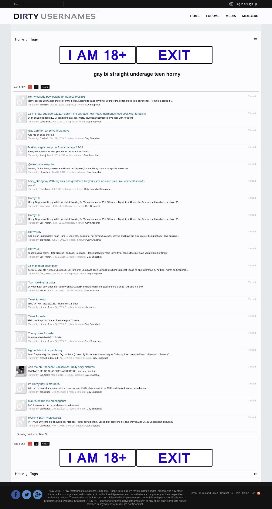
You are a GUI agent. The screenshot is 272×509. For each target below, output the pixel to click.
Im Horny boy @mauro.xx (44, 384)
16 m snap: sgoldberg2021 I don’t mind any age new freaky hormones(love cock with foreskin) (87, 113)
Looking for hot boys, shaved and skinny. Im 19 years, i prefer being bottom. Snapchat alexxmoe (78, 168)
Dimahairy (45, 189)
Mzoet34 (44, 290)
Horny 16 (34, 198)
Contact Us (226, 493)
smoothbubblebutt (49, 358)
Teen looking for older (41, 282)
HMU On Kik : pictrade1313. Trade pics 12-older (53, 303)
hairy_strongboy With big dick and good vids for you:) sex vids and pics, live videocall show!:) (86, 181)
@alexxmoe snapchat (41, 164)
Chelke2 (44, 138)
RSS (258, 493)
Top (253, 493)
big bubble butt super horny (45, 350)
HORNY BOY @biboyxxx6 (44, 417)
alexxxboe (45, 172)
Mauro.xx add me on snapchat (47, 400)
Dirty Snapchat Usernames (98, 189)
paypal (31, 185)
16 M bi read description (43, 265)
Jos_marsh (45, 206)
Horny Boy (34, 231)
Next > (45, 87)
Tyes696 (44, 104)
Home (195, 16)
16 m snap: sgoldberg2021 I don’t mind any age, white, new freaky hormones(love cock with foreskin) (80, 117)
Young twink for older (41, 333)
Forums (213, 16)
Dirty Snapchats (93, 341)
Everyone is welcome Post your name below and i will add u (59, 151)
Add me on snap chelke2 (41, 134)
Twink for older (37, 299)
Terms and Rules (208, 493)
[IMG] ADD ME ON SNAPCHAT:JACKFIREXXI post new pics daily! (62, 371)
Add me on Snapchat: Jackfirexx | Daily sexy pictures (61, 367)
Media (231, 16)
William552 (45, 121)
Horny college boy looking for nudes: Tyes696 (56, 96)
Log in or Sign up (246, 4)
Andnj (43, 155)
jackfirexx (45, 375)
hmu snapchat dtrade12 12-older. (45, 337)
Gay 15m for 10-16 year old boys (48, 130)
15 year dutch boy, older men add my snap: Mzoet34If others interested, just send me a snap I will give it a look (85, 286)
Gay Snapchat (92, 104)
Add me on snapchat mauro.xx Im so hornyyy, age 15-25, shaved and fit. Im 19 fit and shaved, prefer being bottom (87, 388)
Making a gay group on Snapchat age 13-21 (55, 147)
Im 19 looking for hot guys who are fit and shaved (53, 405)
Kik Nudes (90, 307)
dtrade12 (44, 307)
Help (237, 493)
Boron (193, 493)
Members (250, 16)
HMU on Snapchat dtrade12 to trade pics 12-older (54, 320)
